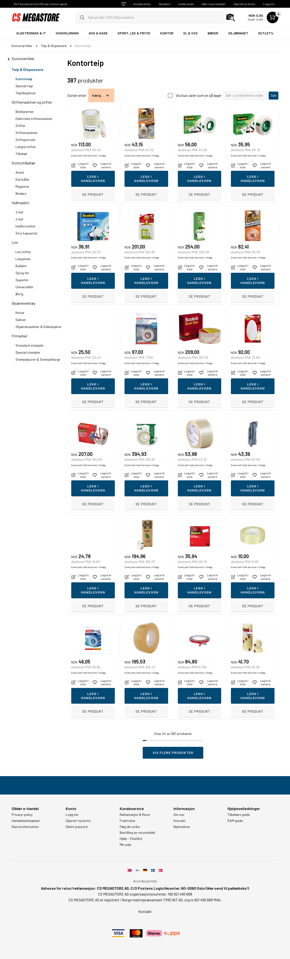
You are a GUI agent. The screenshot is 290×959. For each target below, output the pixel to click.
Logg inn (268, 4)
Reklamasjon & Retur (135, 815)
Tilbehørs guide (238, 815)
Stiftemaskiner (27, 133)
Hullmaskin (20, 202)
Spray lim (22, 273)
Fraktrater (127, 821)
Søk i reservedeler (213, 4)
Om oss (178, 815)
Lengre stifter (26, 147)
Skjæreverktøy (23, 303)
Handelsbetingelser (26, 821)
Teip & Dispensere (27, 69)
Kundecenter (142, 4)
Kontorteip (24, 79)
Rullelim (21, 266)
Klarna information (25, 827)
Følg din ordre (130, 827)
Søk (273, 95)
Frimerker (19, 336)
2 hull (19, 212)
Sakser (21, 320)
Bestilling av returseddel (137, 832)
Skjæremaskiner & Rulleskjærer (39, 327)
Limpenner (23, 259)
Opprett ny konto (244, 4)
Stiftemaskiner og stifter (32, 102)
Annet (20, 172)
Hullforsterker (26, 226)
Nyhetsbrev (181, 827)
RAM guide (235, 821)
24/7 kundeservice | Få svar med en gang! (40, 4)
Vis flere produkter (173, 752)
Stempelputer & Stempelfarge (38, 359)
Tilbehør (21, 154)
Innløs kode (186, 4)
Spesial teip (24, 86)
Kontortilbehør (23, 163)
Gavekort (165, 4)
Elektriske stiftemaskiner (34, 119)
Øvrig (19, 294)
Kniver (20, 313)
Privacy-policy (22, 815)
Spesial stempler (28, 352)
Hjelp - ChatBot (131, 839)
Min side (125, 845)
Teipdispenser (26, 93)
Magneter (22, 186)
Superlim (22, 280)
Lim (15, 242)
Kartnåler (22, 179)
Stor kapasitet (27, 233)
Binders (21, 193)
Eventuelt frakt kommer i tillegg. (88, 183)
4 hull (19, 219)
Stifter (20, 126)
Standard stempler (30, 345)
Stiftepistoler (26, 140)
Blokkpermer (25, 111)
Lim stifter (23, 252)
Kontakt (179, 821)
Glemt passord (76, 827)
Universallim (24, 287)
